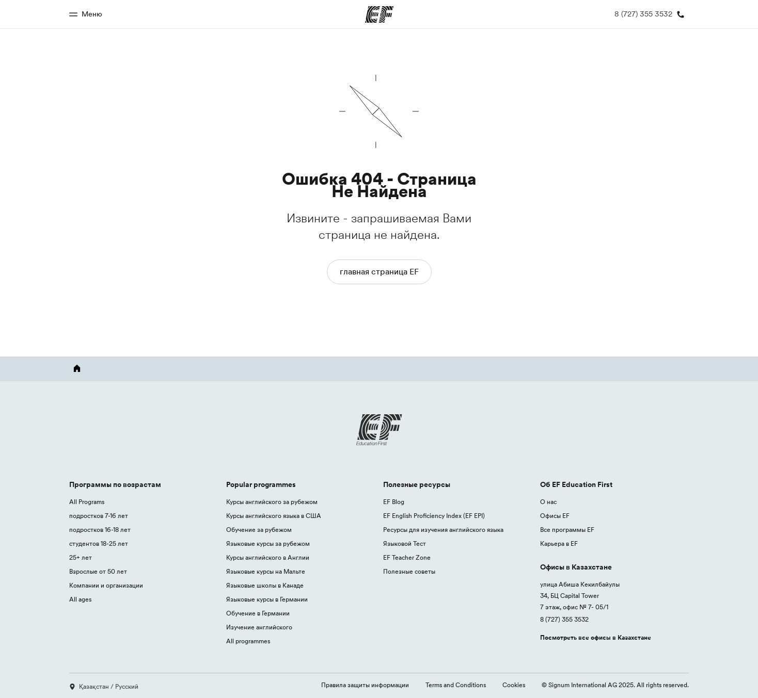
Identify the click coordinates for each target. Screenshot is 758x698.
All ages (80, 599)
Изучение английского (259, 627)
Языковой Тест (404, 543)
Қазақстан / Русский (103, 686)
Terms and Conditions (455, 684)
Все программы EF (567, 529)
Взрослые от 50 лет (98, 571)
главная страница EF (379, 271)
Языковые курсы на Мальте (265, 571)
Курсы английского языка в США (273, 515)
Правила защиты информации (365, 684)
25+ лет (80, 557)
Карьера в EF (559, 543)
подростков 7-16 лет (98, 515)
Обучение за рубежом (259, 529)
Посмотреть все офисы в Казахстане (595, 637)
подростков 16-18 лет (100, 529)
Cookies (513, 684)
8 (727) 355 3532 (564, 619)
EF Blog (393, 501)
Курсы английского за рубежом (272, 501)
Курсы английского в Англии (267, 557)
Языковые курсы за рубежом (268, 543)
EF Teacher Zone (407, 557)
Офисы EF (555, 515)
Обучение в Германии (258, 613)
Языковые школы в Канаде (265, 585)
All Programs (86, 501)
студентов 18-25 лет (98, 543)
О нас (548, 501)
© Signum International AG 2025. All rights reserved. (615, 684)
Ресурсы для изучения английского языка (443, 529)
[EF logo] (379, 429)
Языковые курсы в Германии (267, 599)
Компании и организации (106, 585)
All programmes (248, 641)
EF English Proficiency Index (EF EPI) (434, 515)
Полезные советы (409, 571)
